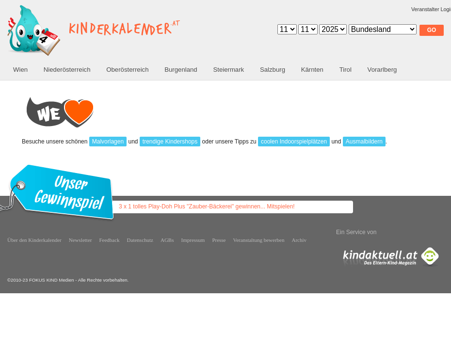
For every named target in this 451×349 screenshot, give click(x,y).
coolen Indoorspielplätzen (294, 141)
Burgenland (180, 69)
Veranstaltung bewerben (259, 240)
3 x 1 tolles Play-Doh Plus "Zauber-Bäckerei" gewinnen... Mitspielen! (207, 206)
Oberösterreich (127, 69)
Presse (219, 240)
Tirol (345, 69)
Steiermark (228, 69)
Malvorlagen (108, 141)
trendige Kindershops (170, 141)
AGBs (167, 240)
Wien (20, 69)
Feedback (109, 240)
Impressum (193, 240)
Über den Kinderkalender (34, 240)
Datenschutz (140, 240)
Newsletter (80, 240)
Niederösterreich (67, 69)
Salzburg (272, 69)
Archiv (299, 240)
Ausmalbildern (364, 141)
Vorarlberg (382, 69)
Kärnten (312, 69)
